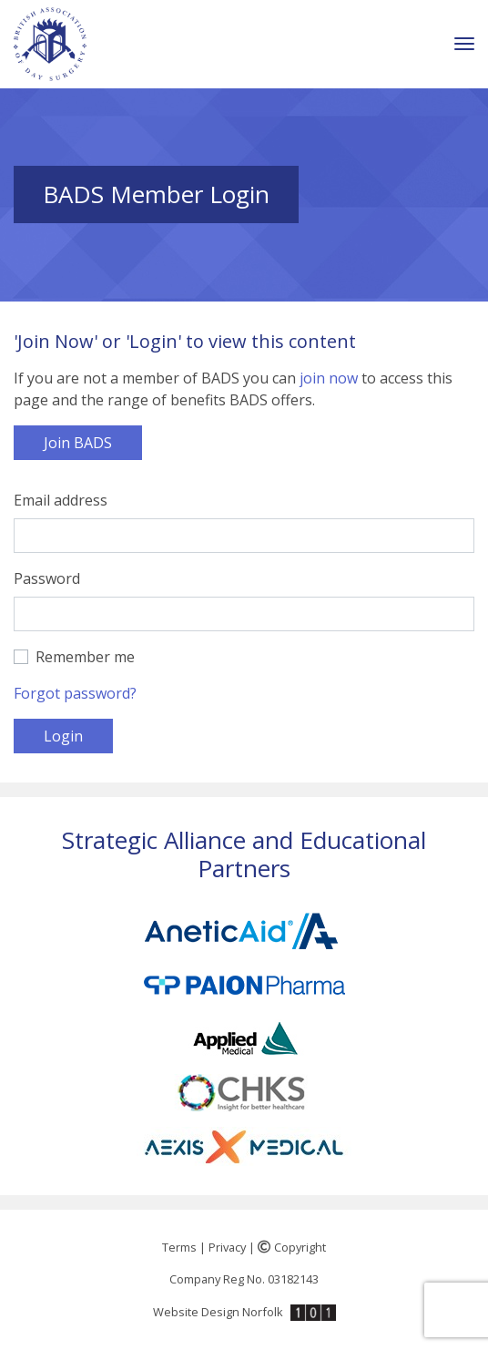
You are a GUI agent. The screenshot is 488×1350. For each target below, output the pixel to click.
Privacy (227, 1247)
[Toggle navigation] (464, 44)
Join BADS (78, 443)
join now (329, 378)
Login (63, 736)
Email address (60, 500)
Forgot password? (75, 693)
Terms (179, 1247)
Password (47, 578)
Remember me (85, 657)
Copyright (292, 1247)
